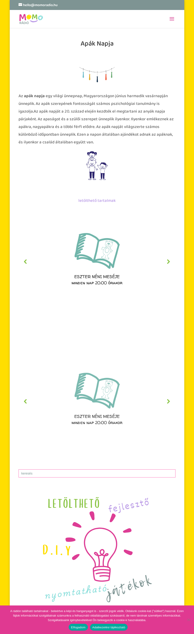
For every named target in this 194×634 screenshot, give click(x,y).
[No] (188, 619)
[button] (97, 261)
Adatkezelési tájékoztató (108, 627)
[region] (97, 261)
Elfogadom (78, 627)
